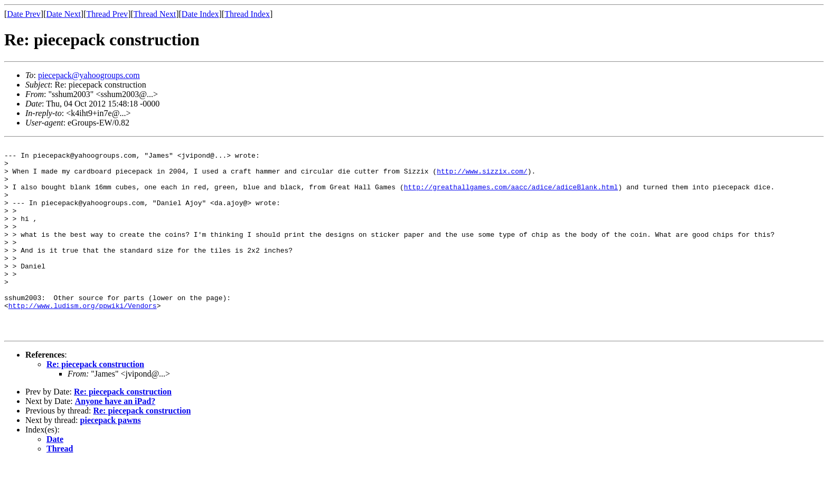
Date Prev (24, 13)
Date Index (200, 13)
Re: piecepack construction (95, 402)
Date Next (63, 13)
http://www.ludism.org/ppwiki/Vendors (82, 338)
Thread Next (155, 13)
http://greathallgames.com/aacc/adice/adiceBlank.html (511, 196)
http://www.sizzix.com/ (482, 177)
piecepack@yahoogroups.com (89, 75)
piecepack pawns (110, 458)
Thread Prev (107, 13)
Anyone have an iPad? (115, 439)
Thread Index (247, 13)
